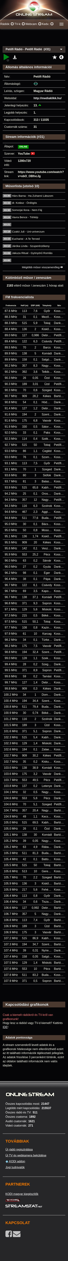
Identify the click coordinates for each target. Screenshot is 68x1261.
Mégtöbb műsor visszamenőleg (42, 267)
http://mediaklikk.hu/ (48, 98)
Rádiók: (7, 24)
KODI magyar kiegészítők (21, 1193)
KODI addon (15, 1161)
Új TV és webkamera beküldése (25, 1155)
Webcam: (33, 24)
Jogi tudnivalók (15, 1167)
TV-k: (19, 24)
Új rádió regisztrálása (19, 1149)
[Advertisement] (34, 39)
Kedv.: (48, 24)
